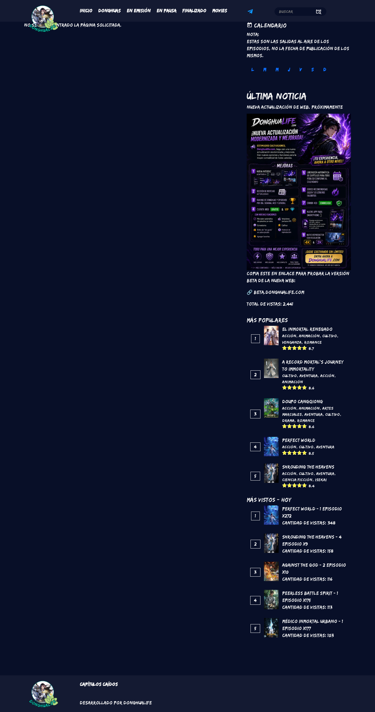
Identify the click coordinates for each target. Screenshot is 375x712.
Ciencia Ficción (297, 479)
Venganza (291, 342)
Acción (289, 335)
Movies (219, 10)
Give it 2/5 (289, 347)
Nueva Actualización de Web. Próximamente (295, 107)
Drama (288, 420)
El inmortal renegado (307, 329)
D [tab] (324, 69)
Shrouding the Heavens (308, 466)
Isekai (321, 479)
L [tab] (252, 69)
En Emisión (139, 10)
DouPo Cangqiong (302, 401)
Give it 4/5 (299, 347)
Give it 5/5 (304, 347)
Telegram (251, 12)
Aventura (308, 375)
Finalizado (194, 10)
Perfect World (298, 440)
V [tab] (300, 69)
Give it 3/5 (294, 347)
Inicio (86, 10)
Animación (309, 335)
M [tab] (264, 69)
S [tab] (312, 69)
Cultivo (329, 335)
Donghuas (109, 10)
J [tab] (289, 69)
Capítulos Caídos (99, 684)
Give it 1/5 (284, 347)
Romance (313, 342)
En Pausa (166, 10)
